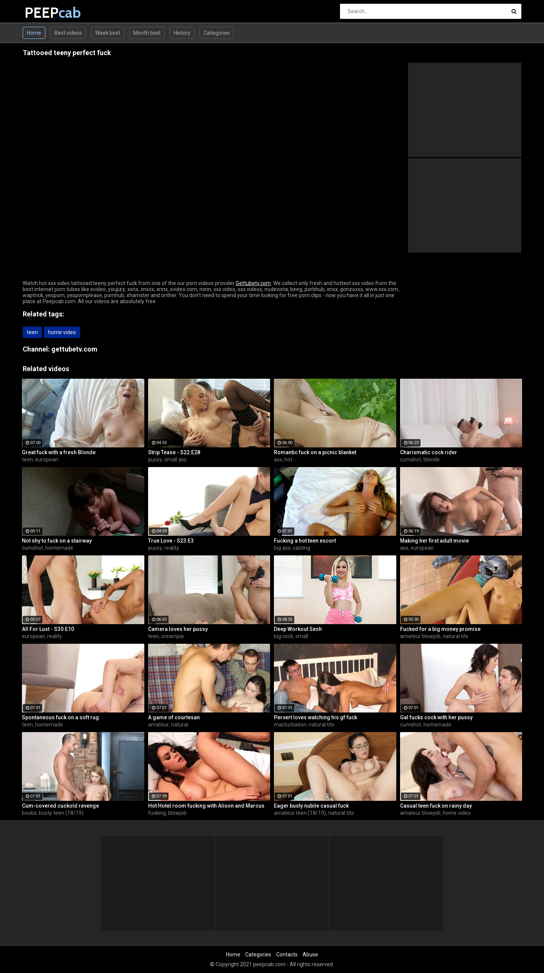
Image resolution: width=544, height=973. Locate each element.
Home (34, 33)
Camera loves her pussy (178, 629)
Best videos (68, 33)
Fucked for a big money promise (440, 629)
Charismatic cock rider (428, 452)
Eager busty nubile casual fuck (311, 806)
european (46, 459)
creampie (172, 636)
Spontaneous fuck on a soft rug (60, 717)
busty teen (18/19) (61, 813)
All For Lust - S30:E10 (48, 629)
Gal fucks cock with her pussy (436, 717)
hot (288, 459)
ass (278, 459)
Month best (147, 33)
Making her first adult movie (434, 541)
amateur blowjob (420, 636)
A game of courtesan (174, 717)
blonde (431, 459)
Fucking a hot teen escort (305, 541)
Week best (107, 33)
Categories (217, 33)
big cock (283, 636)
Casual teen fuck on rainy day (436, 806)
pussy (155, 459)
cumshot (410, 459)
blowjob (177, 813)
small (301, 636)
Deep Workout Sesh (298, 629)
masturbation (290, 725)
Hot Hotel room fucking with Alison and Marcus (206, 806)
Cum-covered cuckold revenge (60, 806)
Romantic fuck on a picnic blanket (315, 452)
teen (32, 332)
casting (301, 548)
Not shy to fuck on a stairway (57, 541)
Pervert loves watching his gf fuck (315, 717)
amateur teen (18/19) (300, 813)
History (182, 33)
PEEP (44, 13)
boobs (29, 813)
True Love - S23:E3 (171, 541)
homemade (59, 548)
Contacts (287, 954)
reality (171, 548)
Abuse (310, 954)
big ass (282, 548)
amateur (158, 725)
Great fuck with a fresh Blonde (59, 452)
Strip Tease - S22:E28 (174, 452)
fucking (157, 813)
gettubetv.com (74, 349)
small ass (175, 459)
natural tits (455, 636)
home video (62, 332)
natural (179, 725)
